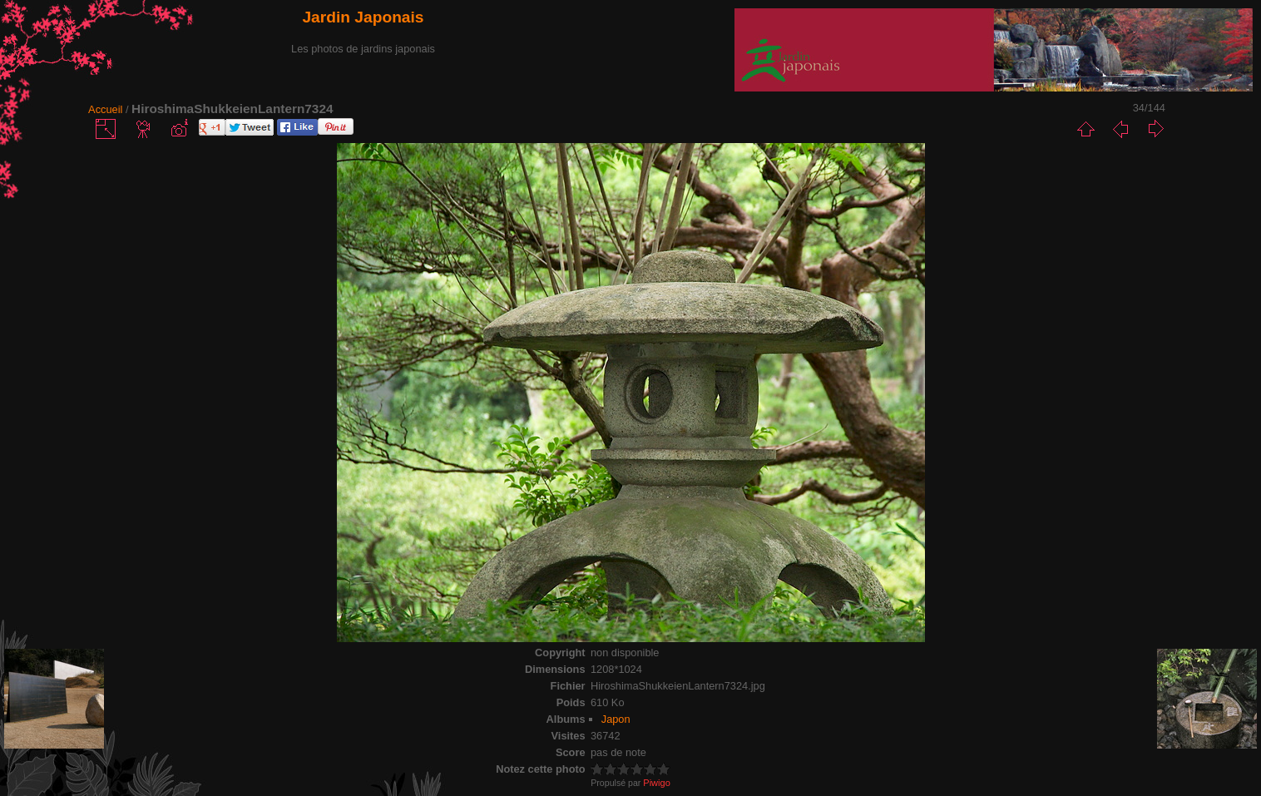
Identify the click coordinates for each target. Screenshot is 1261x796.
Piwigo (656, 783)
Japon (615, 719)
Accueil (105, 109)
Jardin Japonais (362, 17)
